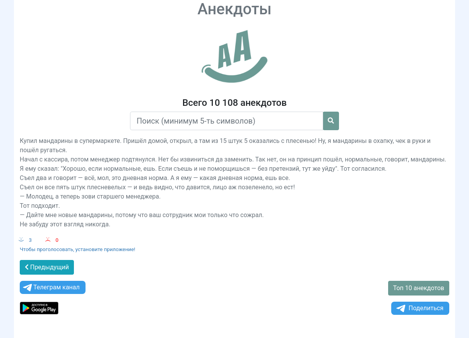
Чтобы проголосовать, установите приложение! (77, 249)
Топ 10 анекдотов (418, 288)
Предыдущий (47, 267)
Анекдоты (234, 9)
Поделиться (419, 308)
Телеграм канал (51, 288)
